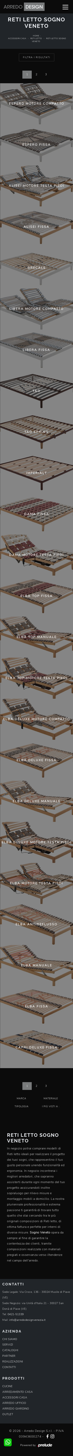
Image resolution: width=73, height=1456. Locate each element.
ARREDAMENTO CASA (17, 1392)
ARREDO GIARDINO (15, 1408)
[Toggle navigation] (65, 7)
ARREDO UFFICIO (14, 1403)
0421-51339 (16, 1314)
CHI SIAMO (9, 1339)
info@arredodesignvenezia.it (27, 1320)
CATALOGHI (10, 1350)
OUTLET (7, 1414)
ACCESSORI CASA (14, 1397)
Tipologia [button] (22, 1106)
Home (36, 35)
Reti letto (36, 38)
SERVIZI (7, 1344)
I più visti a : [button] (51, 1106)
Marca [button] (21, 1098)
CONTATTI (9, 1367)
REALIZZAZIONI (12, 1361)
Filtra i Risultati (36, 57)
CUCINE (7, 1386)
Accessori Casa (17, 38)
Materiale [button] (51, 1098)
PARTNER (9, 1356)
